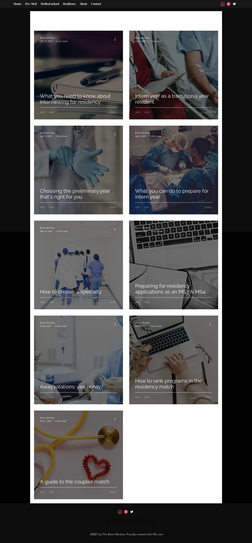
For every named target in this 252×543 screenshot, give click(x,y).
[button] (213, 13)
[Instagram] (223, 4)
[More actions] (116, 39)
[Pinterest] (228, 4)
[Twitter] (234, 4)
